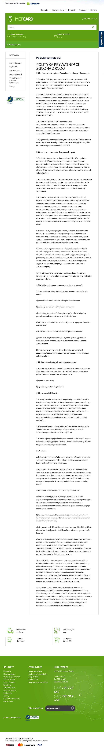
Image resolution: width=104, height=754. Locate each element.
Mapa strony (8, 701)
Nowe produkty (9, 674)
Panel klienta (35, 667)
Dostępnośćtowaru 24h (67, 640)
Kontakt (94, 10)
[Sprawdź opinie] (101, 39)
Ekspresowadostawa (21, 631)
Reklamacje (7, 693)
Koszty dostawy (58, 10)
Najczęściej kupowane (11, 677)
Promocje (82, 10)
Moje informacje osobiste (38, 682)
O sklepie (44, 10)
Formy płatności (15, 74)
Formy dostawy (15, 63)
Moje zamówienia (35, 671)
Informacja (14, 55)
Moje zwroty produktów (38, 674)
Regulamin (13, 67)
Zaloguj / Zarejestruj (18, 37)
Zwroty (12, 86)
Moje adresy (33, 679)
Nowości (71, 10)
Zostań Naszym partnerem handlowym (15, 80)
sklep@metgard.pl (61, 682)
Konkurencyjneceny (68, 631)
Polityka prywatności (11, 699)
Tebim (45, 741)
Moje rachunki (34, 677)
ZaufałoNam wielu (20, 640)
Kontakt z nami (9, 679)
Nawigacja (13, 44)
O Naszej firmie (15, 70)
